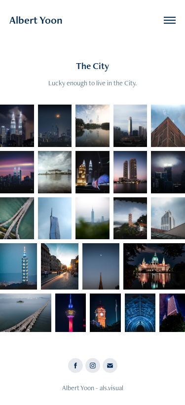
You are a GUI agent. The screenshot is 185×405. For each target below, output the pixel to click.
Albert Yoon (36, 20)
